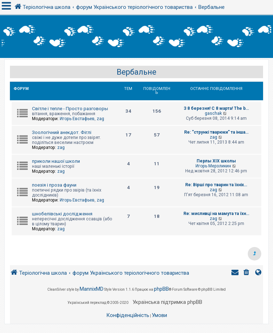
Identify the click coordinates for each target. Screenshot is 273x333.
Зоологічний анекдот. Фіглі (61, 132)
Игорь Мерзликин (213, 165)
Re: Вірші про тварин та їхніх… (216, 184)
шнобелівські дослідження (62, 213)
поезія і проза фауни (54, 185)
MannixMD (91, 289)
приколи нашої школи (56, 161)
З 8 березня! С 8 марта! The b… (216, 108)
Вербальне (136, 72)
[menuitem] (247, 273)
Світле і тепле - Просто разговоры (70, 108)
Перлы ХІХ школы (216, 161)
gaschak (213, 113)
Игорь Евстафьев (77, 118)
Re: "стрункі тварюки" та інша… (216, 132)
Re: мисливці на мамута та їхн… (216, 213)
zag (100, 118)
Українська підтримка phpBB (167, 302)
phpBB (161, 289)
